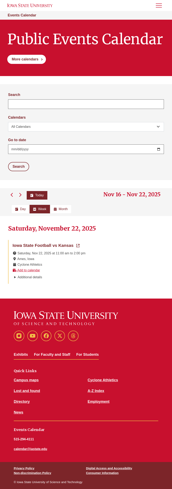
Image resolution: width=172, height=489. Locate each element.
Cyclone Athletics (103, 380)
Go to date (17, 140)
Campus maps (26, 380)
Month (61, 209)
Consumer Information (102, 473)
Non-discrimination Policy (32, 473)
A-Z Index (96, 391)
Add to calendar (26, 270)
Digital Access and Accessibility (109, 468)
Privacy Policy (24, 468)
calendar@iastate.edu (30, 449)
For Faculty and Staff (52, 355)
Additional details (30, 277)
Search (14, 95)
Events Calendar (22, 15)
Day (20, 209)
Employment (98, 402)
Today (37, 195)
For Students (87, 355)
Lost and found (27, 391)
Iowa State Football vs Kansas (46, 245)
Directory (22, 402)
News (18, 412)
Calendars (17, 117)
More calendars (25, 59)
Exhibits (21, 355)
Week (39, 209)
